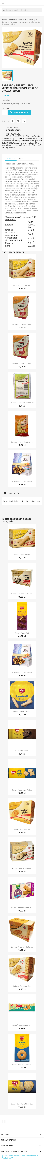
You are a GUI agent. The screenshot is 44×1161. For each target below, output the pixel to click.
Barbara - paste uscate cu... (22, 442)
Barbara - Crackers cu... (22, 829)
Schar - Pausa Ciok (22, 633)
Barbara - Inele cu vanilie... (22, 868)
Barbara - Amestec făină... (22, 324)
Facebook (3, 1121)
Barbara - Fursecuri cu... (22, 986)
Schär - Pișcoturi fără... (22, 711)
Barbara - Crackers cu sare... (22, 947)
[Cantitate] (4, 112)
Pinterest (24, 121)
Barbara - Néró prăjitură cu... (22, 481)
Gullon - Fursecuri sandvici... (22, 908)
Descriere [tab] (11, 158)
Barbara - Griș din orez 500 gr (22, 403)
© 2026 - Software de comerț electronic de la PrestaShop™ (20, 1157)
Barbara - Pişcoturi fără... (22, 285)
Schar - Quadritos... (22, 751)
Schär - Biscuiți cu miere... (22, 1064)
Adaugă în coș (19, 112)
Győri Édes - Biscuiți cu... (22, 1025)
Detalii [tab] (21, 158)
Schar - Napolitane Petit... (22, 790)
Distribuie (12, 121)
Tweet (18, 121)
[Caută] (22, 10)
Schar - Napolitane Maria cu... (22, 1104)
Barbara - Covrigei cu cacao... (22, 594)
